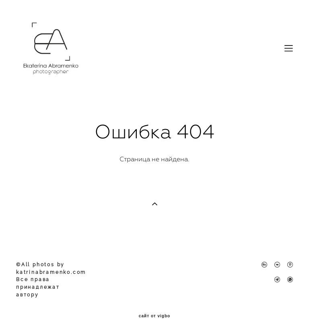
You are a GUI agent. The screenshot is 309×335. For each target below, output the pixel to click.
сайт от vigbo (154, 316)
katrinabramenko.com (51, 272)
